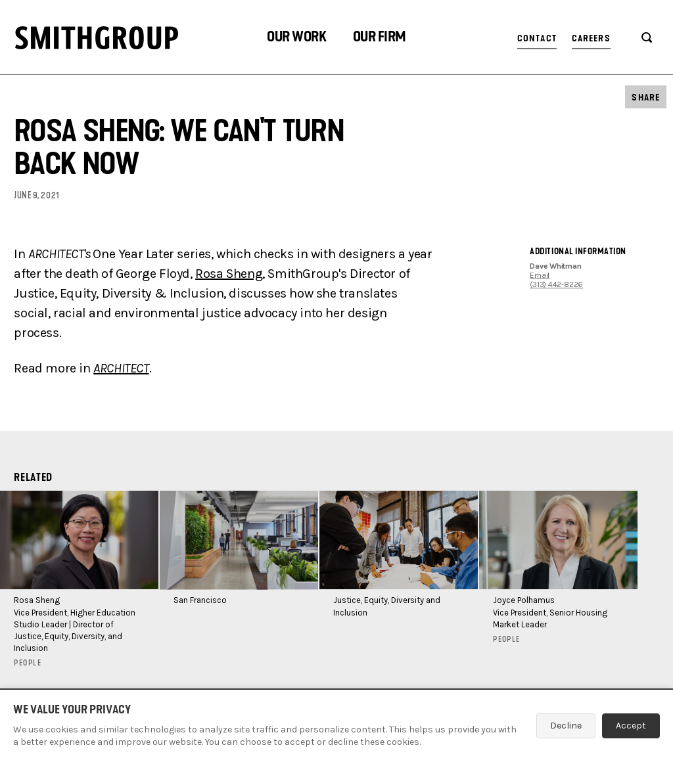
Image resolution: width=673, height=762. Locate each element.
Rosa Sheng (228, 273)
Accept (631, 725)
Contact (537, 38)
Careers (591, 38)
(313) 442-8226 (556, 284)
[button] (296, 38)
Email (539, 275)
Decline (566, 725)
